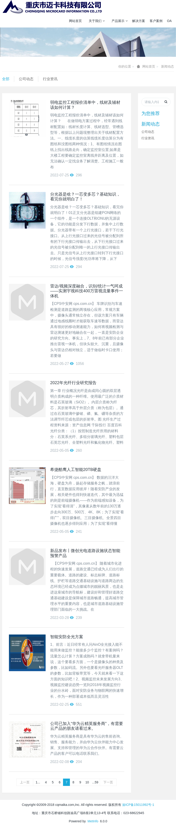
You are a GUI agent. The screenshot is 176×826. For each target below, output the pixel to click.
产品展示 (120, 21)
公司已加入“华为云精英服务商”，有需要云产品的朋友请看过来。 (86, 726)
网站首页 (75, 21)
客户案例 (156, 21)
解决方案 (138, 21)
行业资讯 (50, 79)
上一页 (25, 782)
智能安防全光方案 (66, 637)
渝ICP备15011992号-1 (138, 805)
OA (169, 21)
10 (87, 782)
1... (38, 782)
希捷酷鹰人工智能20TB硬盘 (75, 469)
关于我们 (97, 21)
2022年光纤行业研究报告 (73, 382)
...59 (95, 782)
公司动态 (26, 79)
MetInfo (93, 821)
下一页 (108, 782)
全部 (5, 79)
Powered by (78, 821)
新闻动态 (167, 66)
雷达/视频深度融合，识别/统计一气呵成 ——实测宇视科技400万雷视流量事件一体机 (86, 291)
